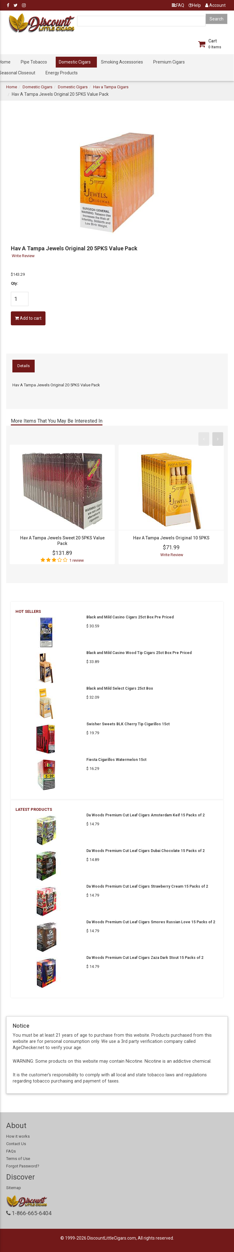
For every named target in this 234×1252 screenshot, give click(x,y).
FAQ (178, 5)
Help (194, 5)
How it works (18, 1136)
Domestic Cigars (75, 61)
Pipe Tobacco (34, 61)
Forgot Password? (22, 1166)
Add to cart (28, 318)
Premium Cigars (169, 61)
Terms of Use (18, 1158)
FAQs (11, 1151)
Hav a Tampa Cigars (110, 87)
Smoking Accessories (122, 61)
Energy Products (62, 72)
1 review (76, 560)
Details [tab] (23, 365)
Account (215, 5)
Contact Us (16, 1143)
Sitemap (13, 1187)
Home (11, 87)
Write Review (23, 255)
